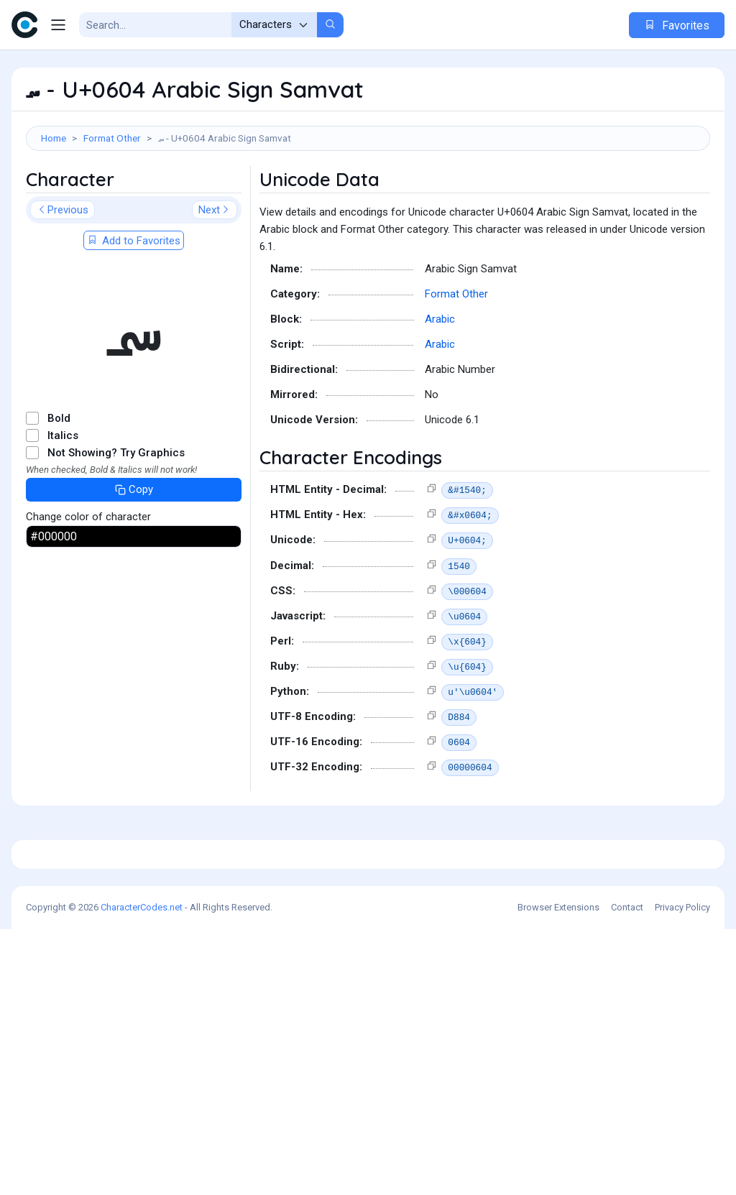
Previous (62, 274)
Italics (62, 500)
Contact (627, 1173)
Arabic (440, 383)
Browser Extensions (558, 1173)
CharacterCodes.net (142, 1173)
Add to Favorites (133, 305)
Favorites (676, 25)
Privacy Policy (682, 1173)
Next (214, 274)
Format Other (112, 138)
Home (53, 138)
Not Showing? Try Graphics (116, 517)
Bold (58, 482)
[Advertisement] (368, 197)
